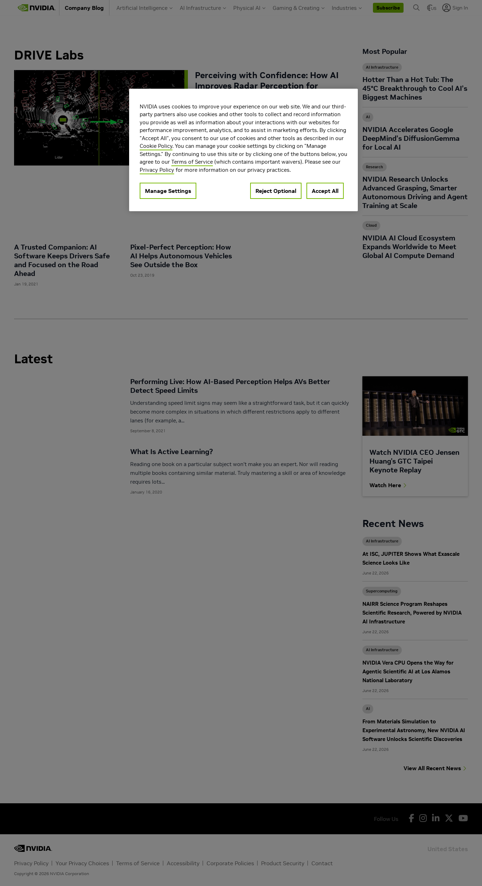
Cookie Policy (156, 146)
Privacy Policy (157, 169)
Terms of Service (192, 161)
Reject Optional (275, 190)
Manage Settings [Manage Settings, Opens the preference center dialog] (168, 190)
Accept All (325, 190)
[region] (243, 150)
